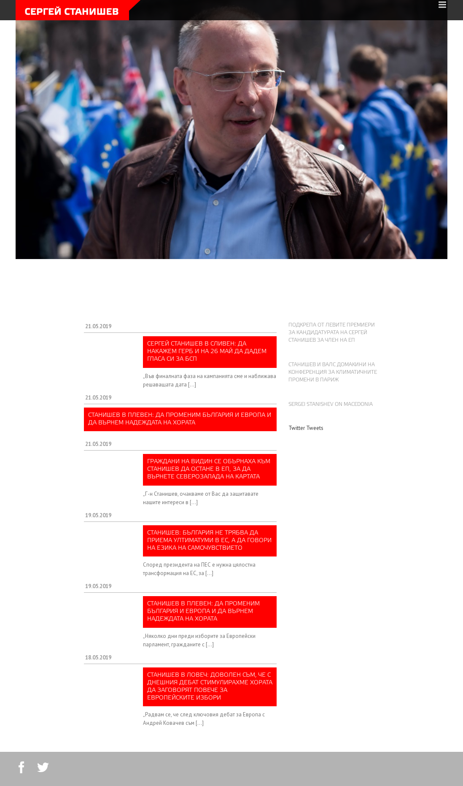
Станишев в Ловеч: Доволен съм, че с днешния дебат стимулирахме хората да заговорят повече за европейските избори (209, 687)
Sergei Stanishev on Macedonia (330, 404)
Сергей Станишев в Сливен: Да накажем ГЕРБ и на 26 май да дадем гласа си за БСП (206, 351)
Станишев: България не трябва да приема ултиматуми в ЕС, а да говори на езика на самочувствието (209, 540)
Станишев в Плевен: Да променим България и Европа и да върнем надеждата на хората (179, 419)
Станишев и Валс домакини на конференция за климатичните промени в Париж (332, 372)
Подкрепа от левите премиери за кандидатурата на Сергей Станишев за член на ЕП (331, 333)
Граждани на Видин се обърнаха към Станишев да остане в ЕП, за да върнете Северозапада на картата (208, 469)
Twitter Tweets (305, 428)
